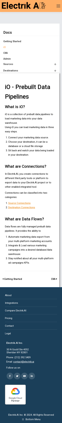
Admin (7, 58)
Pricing (8, 318)
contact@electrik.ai (23, 361)
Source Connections (19, 203)
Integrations (11, 302)
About (8, 295)
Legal (8, 333)
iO (4, 47)
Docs (7, 32)
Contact (9, 325)
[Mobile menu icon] (58, 6)
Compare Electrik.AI (15, 310)
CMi (5, 52)
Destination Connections (21, 207)
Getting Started (12, 41)
